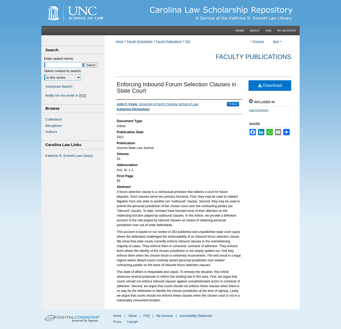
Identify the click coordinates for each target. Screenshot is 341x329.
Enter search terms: (59, 59)
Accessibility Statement (196, 316)
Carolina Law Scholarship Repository (202, 13)
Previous (258, 41)
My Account (165, 316)
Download (270, 85)
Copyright (132, 321)
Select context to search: (62, 71)
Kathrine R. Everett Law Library (69, 156)
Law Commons (258, 110)
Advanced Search (58, 86)
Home (119, 41)
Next (276, 41)
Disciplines (53, 126)
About (132, 316)
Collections (53, 119)
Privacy (117, 321)
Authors (51, 132)
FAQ (146, 316)
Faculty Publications (169, 41)
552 (187, 41)
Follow (233, 104)
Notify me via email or (65, 95)
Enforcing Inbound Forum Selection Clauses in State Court (176, 87)
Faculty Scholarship (139, 41)
